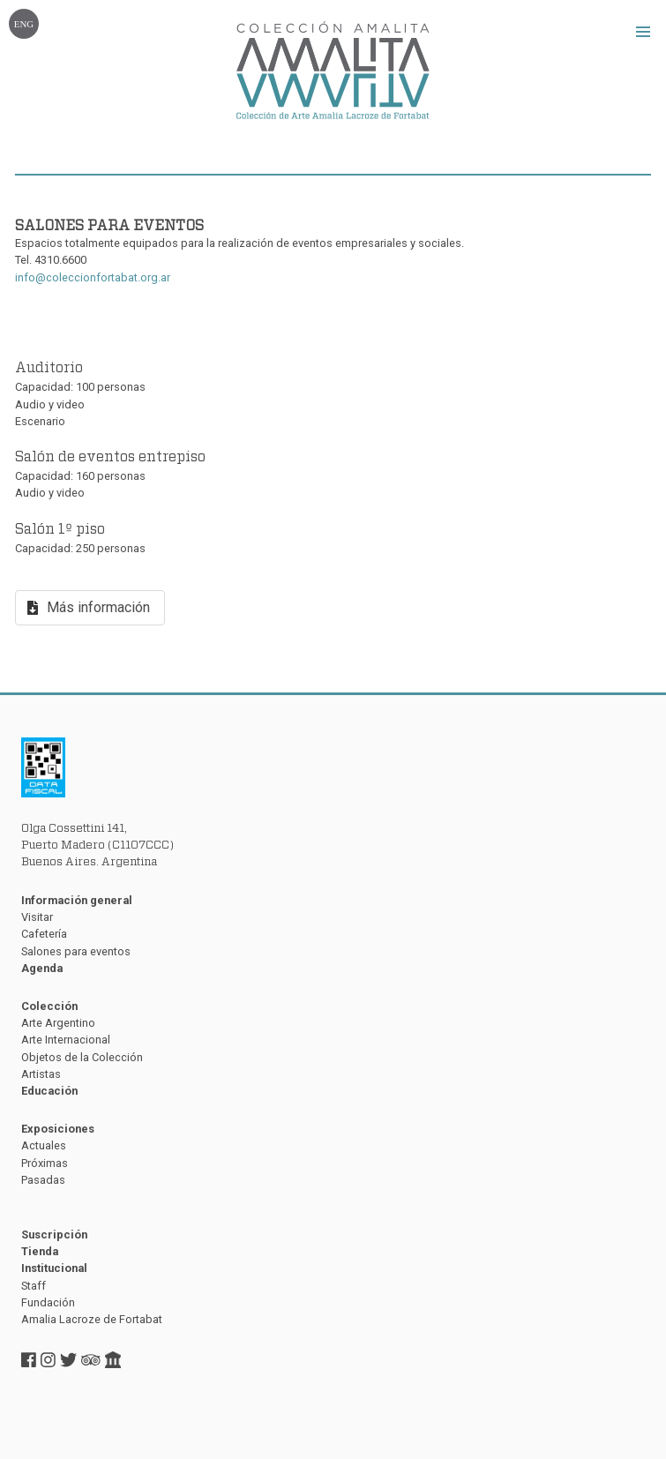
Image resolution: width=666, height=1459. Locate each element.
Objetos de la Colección (82, 1057)
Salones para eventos (76, 951)
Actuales (43, 1145)
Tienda (39, 1251)
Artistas (41, 1074)
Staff (33, 1285)
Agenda (42, 968)
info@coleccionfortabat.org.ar (92, 277)
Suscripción (54, 1234)
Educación (49, 1090)
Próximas (44, 1163)
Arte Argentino (58, 1022)
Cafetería (44, 933)
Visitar (37, 917)
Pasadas (43, 1179)
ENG (24, 24)
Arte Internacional (65, 1039)
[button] (643, 32)
